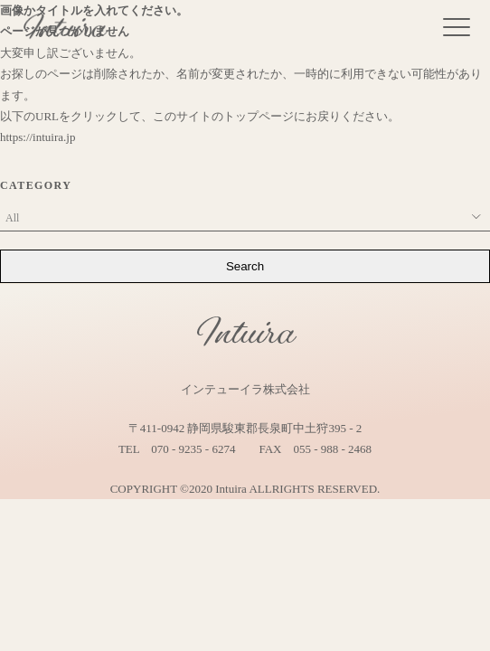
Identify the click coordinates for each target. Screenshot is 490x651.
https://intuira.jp (37, 137)
